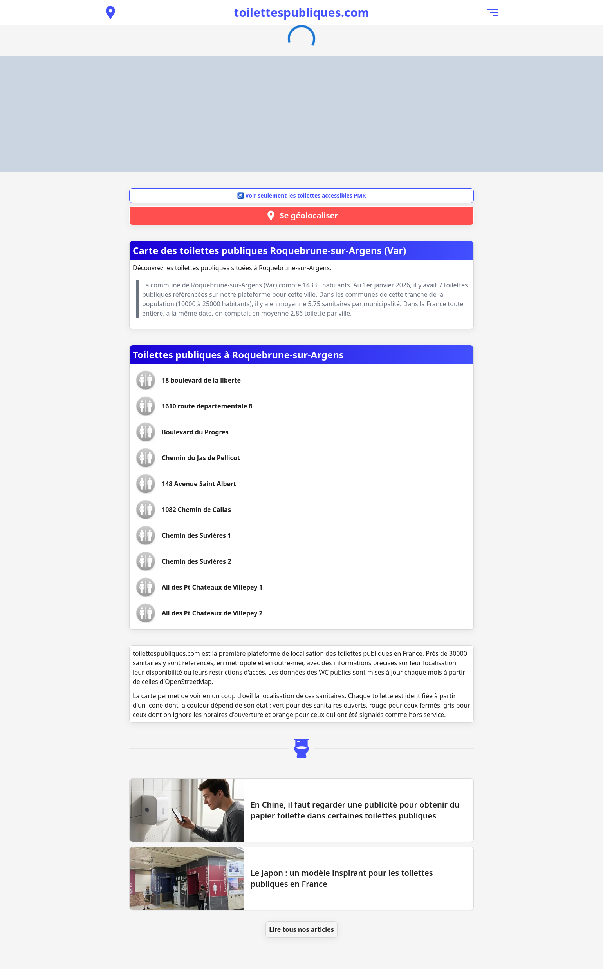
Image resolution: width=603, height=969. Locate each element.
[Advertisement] (301, 114)
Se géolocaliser (301, 215)
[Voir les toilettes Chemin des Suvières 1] (196, 535)
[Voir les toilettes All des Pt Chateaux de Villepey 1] (212, 587)
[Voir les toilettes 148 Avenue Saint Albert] (199, 484)
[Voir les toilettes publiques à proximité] (110, 12)
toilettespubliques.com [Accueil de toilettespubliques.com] (301, 12)
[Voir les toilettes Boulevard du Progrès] (195, 432)
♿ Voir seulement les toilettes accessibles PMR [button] (301, 195)
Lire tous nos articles (301, 929)
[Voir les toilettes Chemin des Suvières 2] (196, 561)
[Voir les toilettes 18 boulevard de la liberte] (201, 380)
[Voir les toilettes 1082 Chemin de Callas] (196, 509)
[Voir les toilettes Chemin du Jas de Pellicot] (201, 458)
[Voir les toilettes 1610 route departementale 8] (207, 406)
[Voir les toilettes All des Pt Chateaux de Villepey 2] (212, 613)
